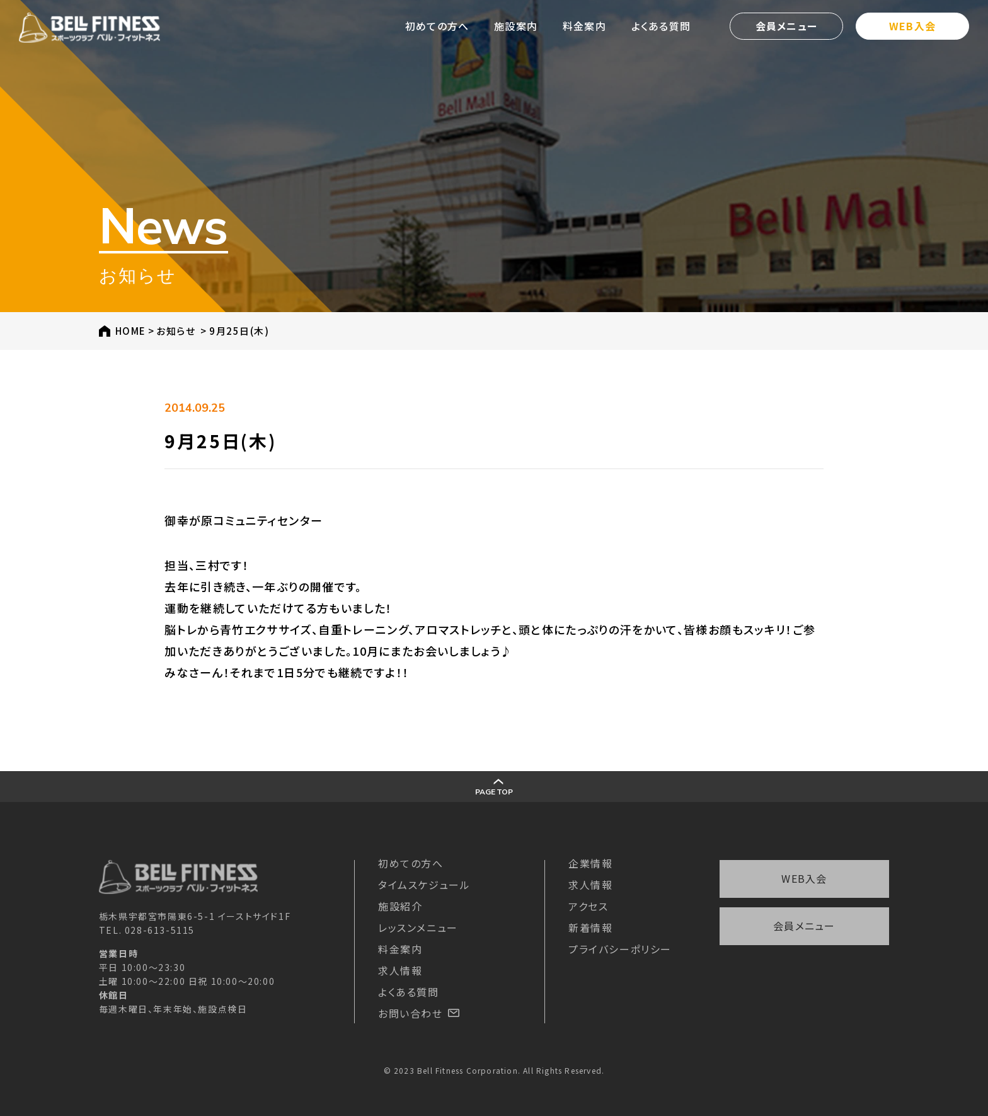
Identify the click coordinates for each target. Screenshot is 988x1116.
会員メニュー (786, 25)
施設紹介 (400, 906)
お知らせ (175, 330)
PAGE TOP (493, 788)
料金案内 (584, 25)
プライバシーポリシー (620, 948)
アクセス (588, 906)
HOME (130, 330)
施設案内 (515, 25)
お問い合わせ (418, 1013)
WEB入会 (912, 25)
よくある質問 (661, 25)
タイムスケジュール (424, 884)
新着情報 (590, 927)
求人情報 (400, 970)
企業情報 (590, 863)
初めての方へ (437, 25)
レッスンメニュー (418, 927)
